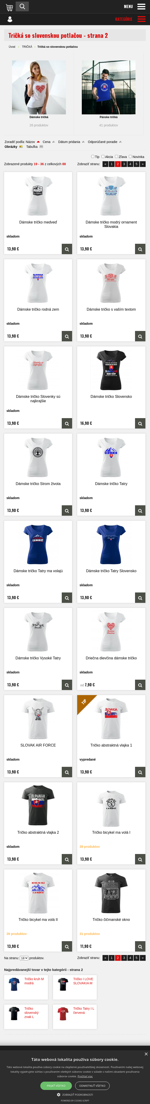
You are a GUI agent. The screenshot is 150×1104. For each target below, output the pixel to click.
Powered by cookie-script (75, 1100)
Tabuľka (32, 147)
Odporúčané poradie (103, 142)
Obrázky (11, 147)
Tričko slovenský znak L (31, 1013)
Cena (46, 142)
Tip (97, 157)
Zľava (123, 157)
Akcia (109, 157)
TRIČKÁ (27, 46)
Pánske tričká (109, 117)
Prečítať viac (85, 1076)
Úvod (12, 46)
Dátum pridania (69, 142)
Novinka (138, 157)
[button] (75, 1094)
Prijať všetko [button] (56, 1085)
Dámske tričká (38, 117)
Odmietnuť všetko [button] (92, 1085)
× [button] (146, 1054)
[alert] (75, 1077)
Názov (30, 142)
